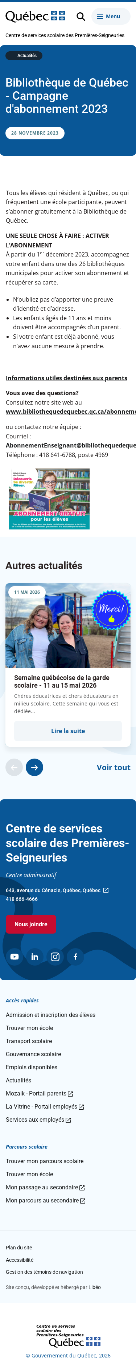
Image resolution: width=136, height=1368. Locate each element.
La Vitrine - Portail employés (45, 1106)
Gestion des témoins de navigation (44, 1272)
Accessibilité (19, 1260)
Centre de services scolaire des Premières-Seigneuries (64, 35)
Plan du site (19, 1247)
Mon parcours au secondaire (45, 1200)
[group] (68, 665)
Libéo (94, 1287)
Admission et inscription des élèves (50, 1014)
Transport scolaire (29, 1041)
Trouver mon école (29, 1028)
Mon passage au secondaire (45, 1187)
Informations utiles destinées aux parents (66, 378)
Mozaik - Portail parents (39, 1093)
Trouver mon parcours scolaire (44, 1161)
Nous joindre (31, 924)
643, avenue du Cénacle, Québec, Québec (57, 891)
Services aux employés (38, 1119)
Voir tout (114, 767)
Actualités (27, 55)
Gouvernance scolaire (33, 1054)
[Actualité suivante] (34, 767)
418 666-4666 (22, 899)
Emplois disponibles (31, 1067)
